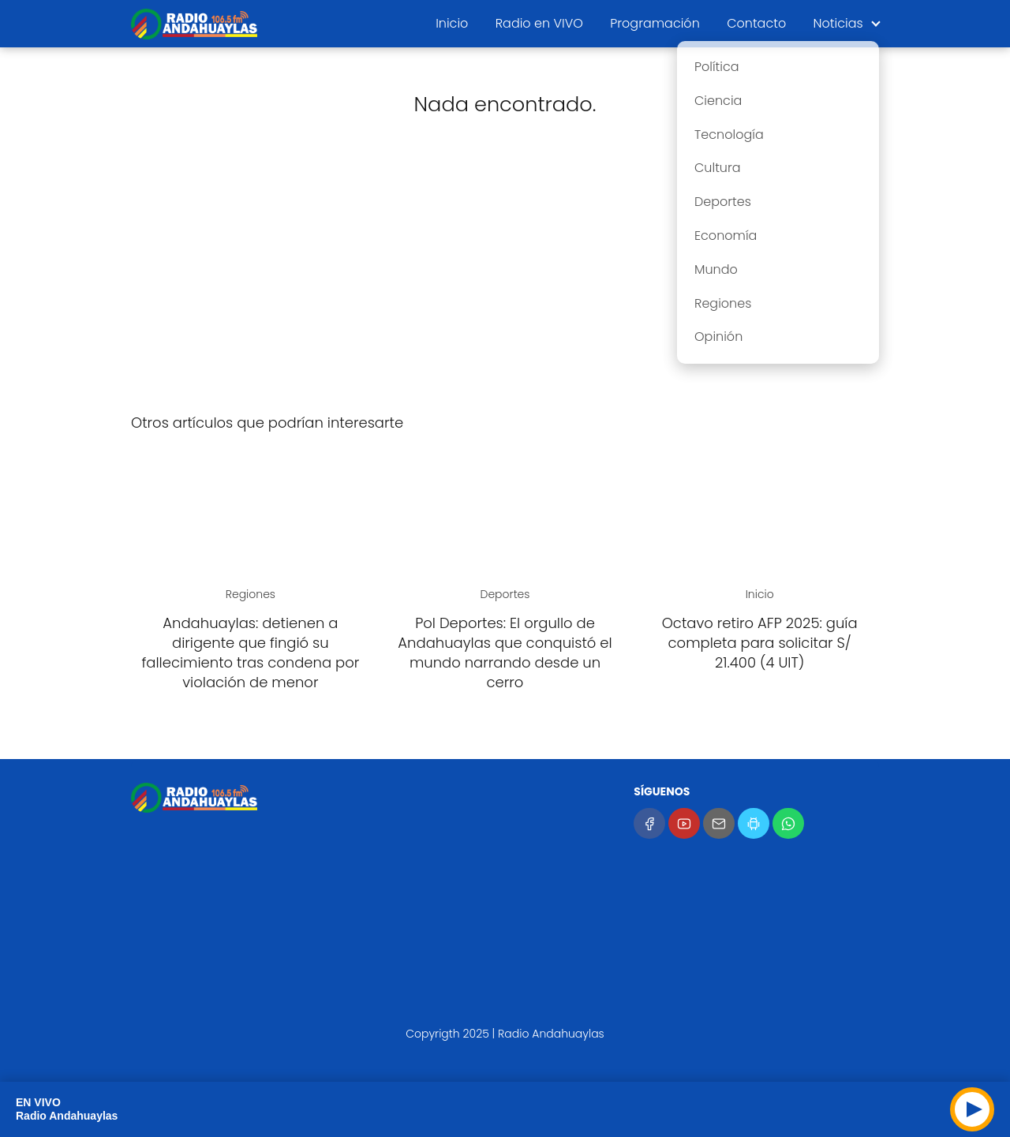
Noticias (838, 23)
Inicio (452, 23)
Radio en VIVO (539, 23)
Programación (655, 23)
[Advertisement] (505, 276)
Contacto (756, 23)
